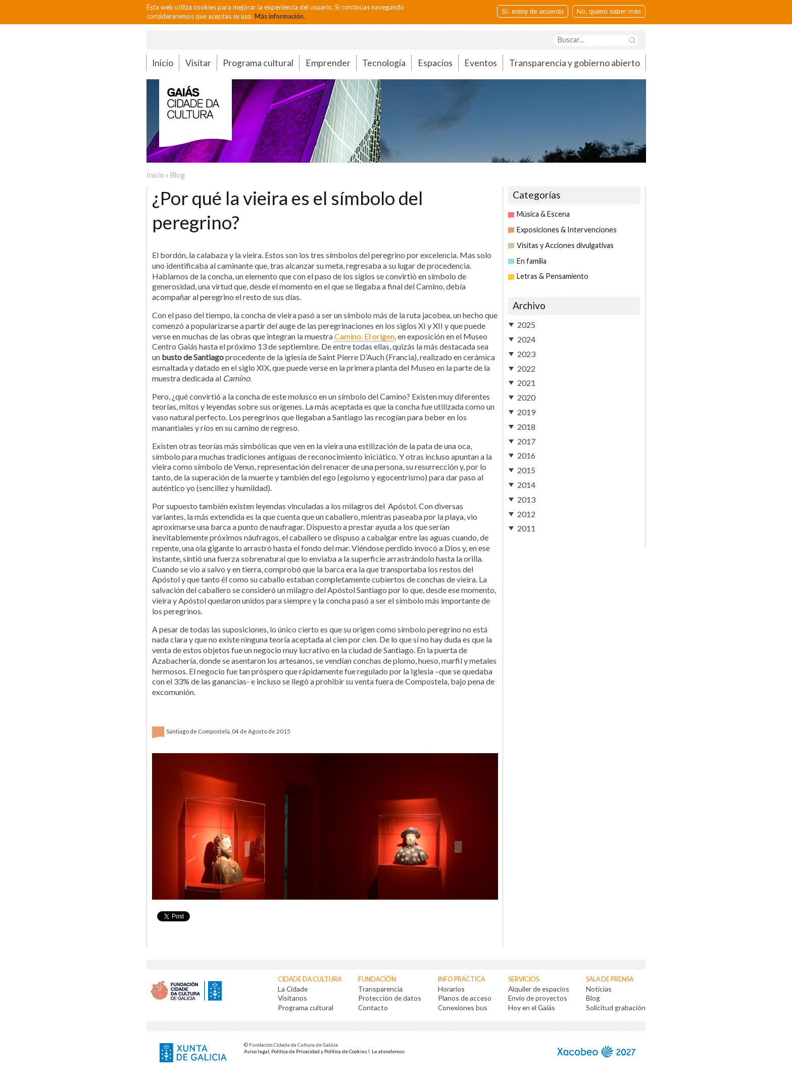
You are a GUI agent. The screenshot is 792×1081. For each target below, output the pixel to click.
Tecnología (384, 63)
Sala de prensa (609, 979)
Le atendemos (388, 1051)
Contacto (373, 1007)
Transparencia (380, 989)
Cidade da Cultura (309, 979)
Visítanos (292, 998)
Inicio (162, 63)
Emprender (328, 63)
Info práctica (461, 979)
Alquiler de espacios (538, 989)
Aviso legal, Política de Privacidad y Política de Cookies (305, 1051)
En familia (527, 261)
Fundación (377, 979)
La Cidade (293, 989)
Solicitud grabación (616, 1007)
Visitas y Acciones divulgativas (561, 245)
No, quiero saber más (609, 11)
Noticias (599, 989)
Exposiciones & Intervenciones (562, 229)
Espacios (435, 63)
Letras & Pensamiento (548, 276)
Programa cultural (258, 63)
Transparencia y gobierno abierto (574, 63)
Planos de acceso (464, 998)
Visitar (198, 63)
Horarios (451, 989)
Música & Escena (539, 214)
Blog (177, 175)
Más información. (280, 16)
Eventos (480, 63)
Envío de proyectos (537, 998)
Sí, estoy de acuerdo (532, 11)
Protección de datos (389, 998)
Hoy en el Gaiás (531, 1007)
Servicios (523, 979)
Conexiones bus (462, 1007)
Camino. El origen (364, 336)
